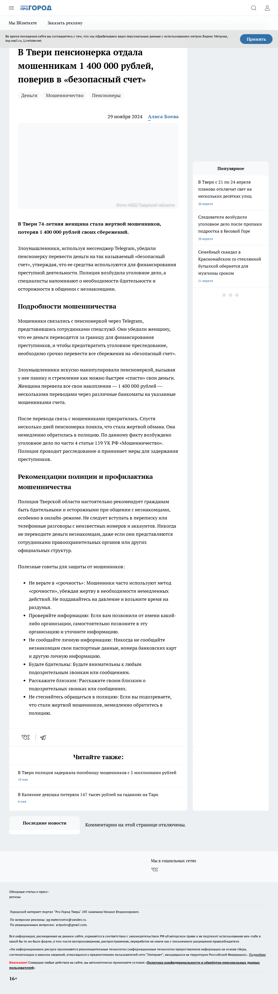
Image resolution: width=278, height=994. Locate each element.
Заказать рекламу (65, 22)
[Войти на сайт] (267, 7)
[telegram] (44, 737)
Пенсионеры (106, 95)
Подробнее (257, 955)
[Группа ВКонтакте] (154, 869)
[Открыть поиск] (253, 7)
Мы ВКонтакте (23, 22)
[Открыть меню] (11, 7)
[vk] (26, 737)
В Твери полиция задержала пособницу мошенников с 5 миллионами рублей (98, 776)
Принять (256, 39)
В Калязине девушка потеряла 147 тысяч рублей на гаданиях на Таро (98, 798)
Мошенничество (65, 95)
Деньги (29, 95)
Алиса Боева (163, 116)
